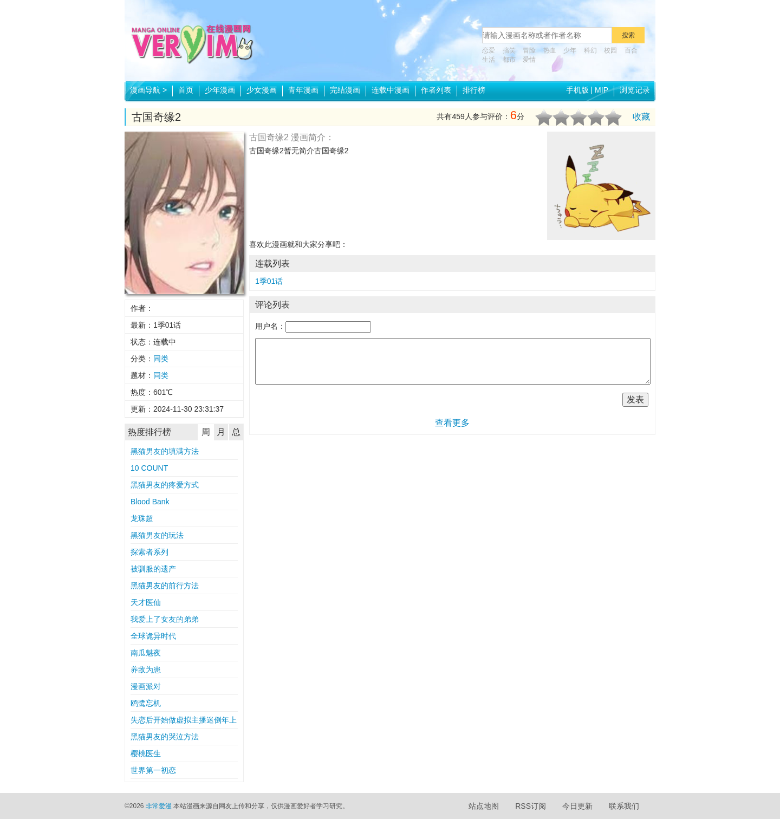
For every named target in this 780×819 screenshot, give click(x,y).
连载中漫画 (391, 90)
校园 (610, 50)
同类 (160, 358)
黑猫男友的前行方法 (165, 585)
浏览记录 (635, 90)
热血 (549, 50)
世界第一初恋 (153, 770)
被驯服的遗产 (153, 568)
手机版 (577, 90)
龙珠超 (142, 518)
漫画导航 (148, 90)
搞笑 (509, 50)
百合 (631, 50)
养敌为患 (146, 669)
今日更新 (577, 806)
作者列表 (436, 90)
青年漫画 (303, 90)
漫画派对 (146, 686)
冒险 (529, 50)
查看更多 (452, 422)
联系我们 (624, 806)
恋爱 (488, 50)
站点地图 (484, 806)
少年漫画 (220, 90)
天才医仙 (146, 602)
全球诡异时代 (153, 636)
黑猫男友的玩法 (157, 535)
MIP (601, 90)
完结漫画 (345, 90)
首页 (185, 90)
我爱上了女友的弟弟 (165, 619)
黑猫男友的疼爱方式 (165, 484)
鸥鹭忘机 (146, 703)
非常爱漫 (159, 806)
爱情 (529, 59)
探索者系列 (149, 552)
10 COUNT (149, 468)
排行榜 (474, 90)
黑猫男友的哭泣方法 (165, 736)
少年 (569, 50)
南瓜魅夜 (146, 652)
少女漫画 (261, 90)
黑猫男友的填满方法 (165, 451)
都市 (509, 59)
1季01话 (269, 281)
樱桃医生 (146, 753)
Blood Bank (150, 501)
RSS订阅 (530, 806)
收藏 (641, 116)
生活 (488, 59)
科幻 (590, 50)
